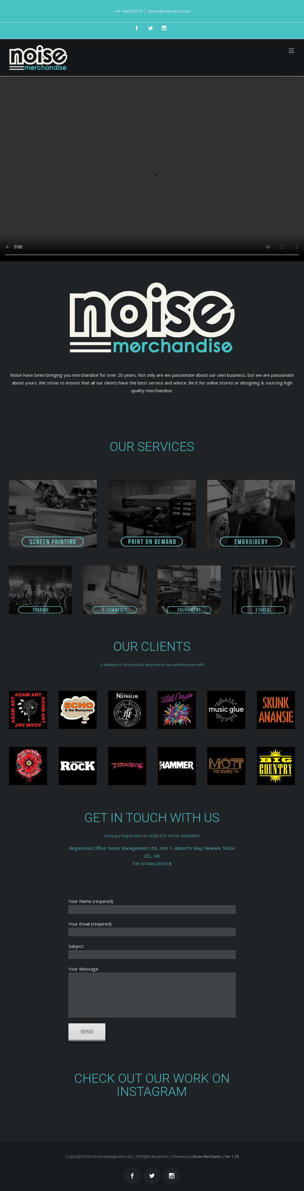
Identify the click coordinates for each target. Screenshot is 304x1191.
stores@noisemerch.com (169, 11)
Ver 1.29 (232, 1156)
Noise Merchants (207, 1156)
